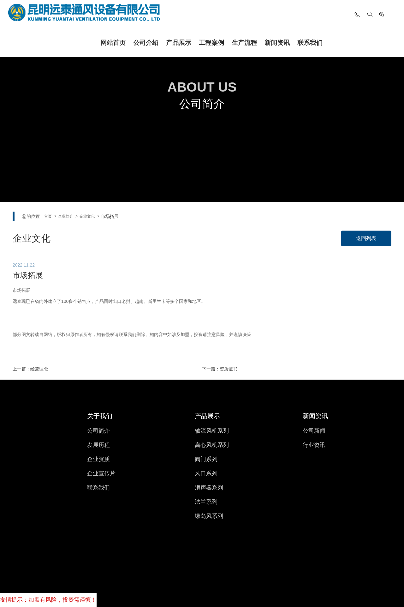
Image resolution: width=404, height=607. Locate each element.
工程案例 (211, 42)
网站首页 (113, 42)
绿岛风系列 (209, 516)
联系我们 (310, 42)
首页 (48, 216)
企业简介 (65, 216)
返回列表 (366, 238)
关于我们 (99, 415)
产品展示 (178, 42)
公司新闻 (314, 431)
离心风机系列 (212, 445)
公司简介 (98, 431)
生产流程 (244, 42)
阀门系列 (206, 459)
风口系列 (206, 473)
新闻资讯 (277, 42)
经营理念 (39, 368)
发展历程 (98, 445)
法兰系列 (206, 502)
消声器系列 (209, 487)
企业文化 (87, 216)
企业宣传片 (101, 473)
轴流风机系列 (212, 431)
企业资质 (98, 459)
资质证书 (228, 368)
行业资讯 (314, 445)
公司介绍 (145, 42)
